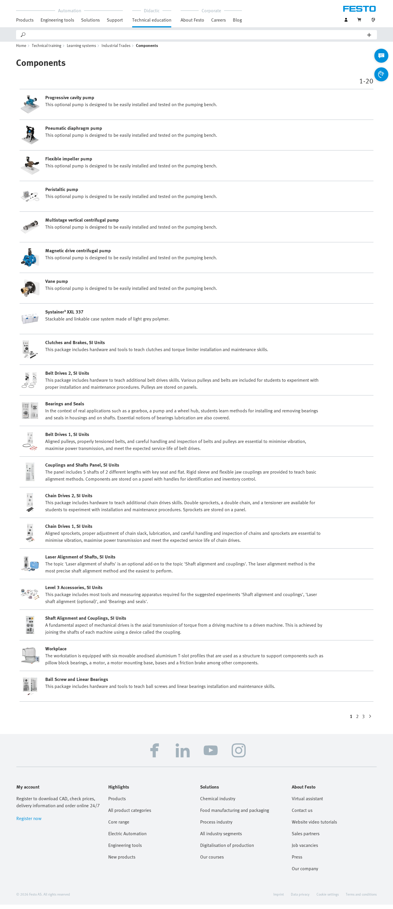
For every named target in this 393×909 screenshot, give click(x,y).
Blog (237, 19)
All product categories (129, 814)
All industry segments (221, 837)
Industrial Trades (116, 50)
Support (115, 19)
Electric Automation (127, 837)
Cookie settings (328, 898)
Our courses (212, 861)
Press (297, 861)
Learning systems (81, 50)
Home (21, 50)
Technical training (46, 50)
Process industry (216, 826)
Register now (28, 822)
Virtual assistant (307, 802)
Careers (218, 19)
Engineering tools (57, 19)
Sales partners (305, 837)
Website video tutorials (314, 826)
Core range (118, 826)
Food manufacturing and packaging (234, 814)
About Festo (192, 19)
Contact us (302, 814)
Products (25, 19)
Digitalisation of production (227, 849)
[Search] (197, 34)
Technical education (151, 19)
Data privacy (300, 898)
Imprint (278, 898)
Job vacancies (305, 849)
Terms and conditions (361, 898)
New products (121, 861)
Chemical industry (217, 802)
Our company (305, 872)
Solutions (90, 19)
